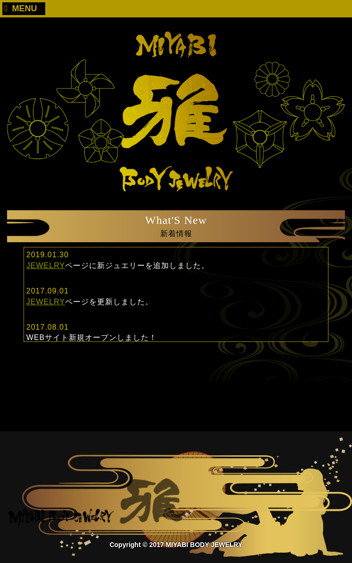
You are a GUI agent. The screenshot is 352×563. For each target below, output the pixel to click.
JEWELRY (45, 266)
